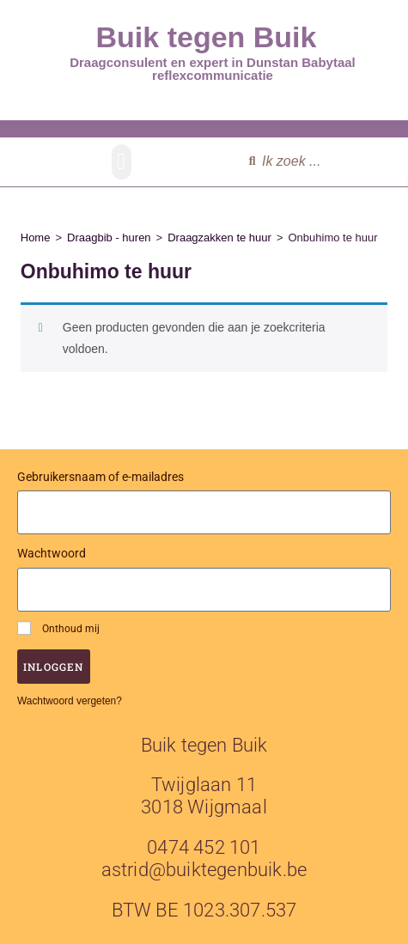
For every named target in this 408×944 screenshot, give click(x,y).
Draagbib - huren (109, 237)
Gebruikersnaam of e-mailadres (100, 477)
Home (36, 237)
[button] (121, 162)
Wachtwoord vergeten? (69, 701)
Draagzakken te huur (219, 237)
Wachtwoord (51, 553)
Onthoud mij (58, 628)
